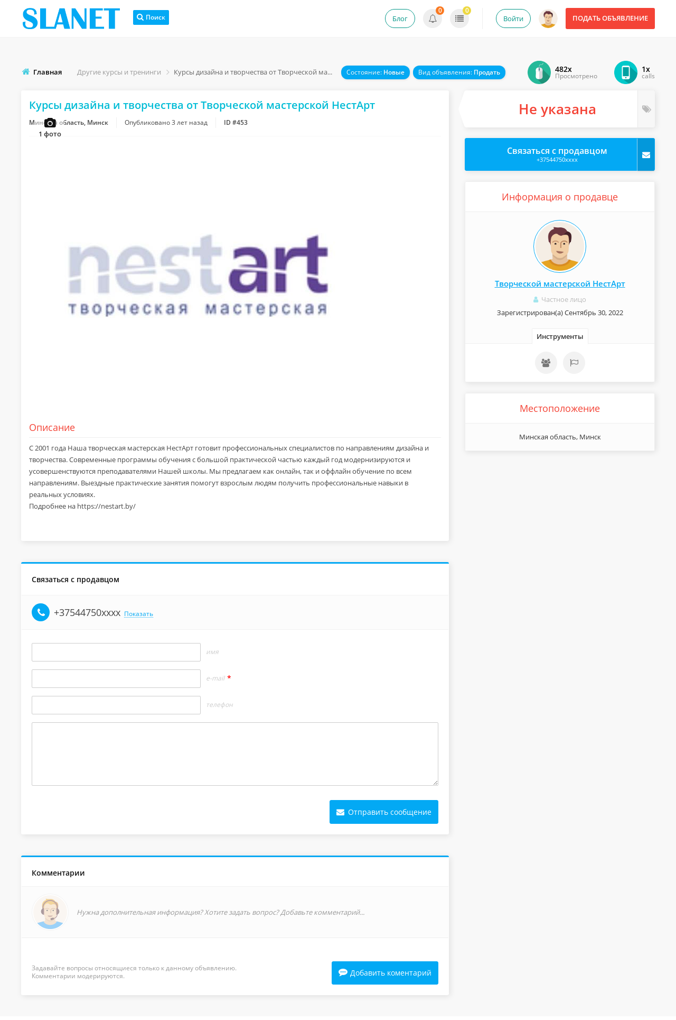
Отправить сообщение (383, 815)
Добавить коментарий (385, 976)
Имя (212, 654)
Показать (138, 616)
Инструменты (560, 336)
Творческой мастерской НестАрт (560, 283)
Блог (400, 18)
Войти (513, 18)
